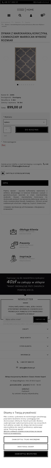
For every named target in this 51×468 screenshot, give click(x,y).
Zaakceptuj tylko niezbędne (26, 439)
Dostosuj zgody (26, 446)
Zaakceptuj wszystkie (26, 454)
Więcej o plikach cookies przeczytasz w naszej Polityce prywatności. (23, 432)
